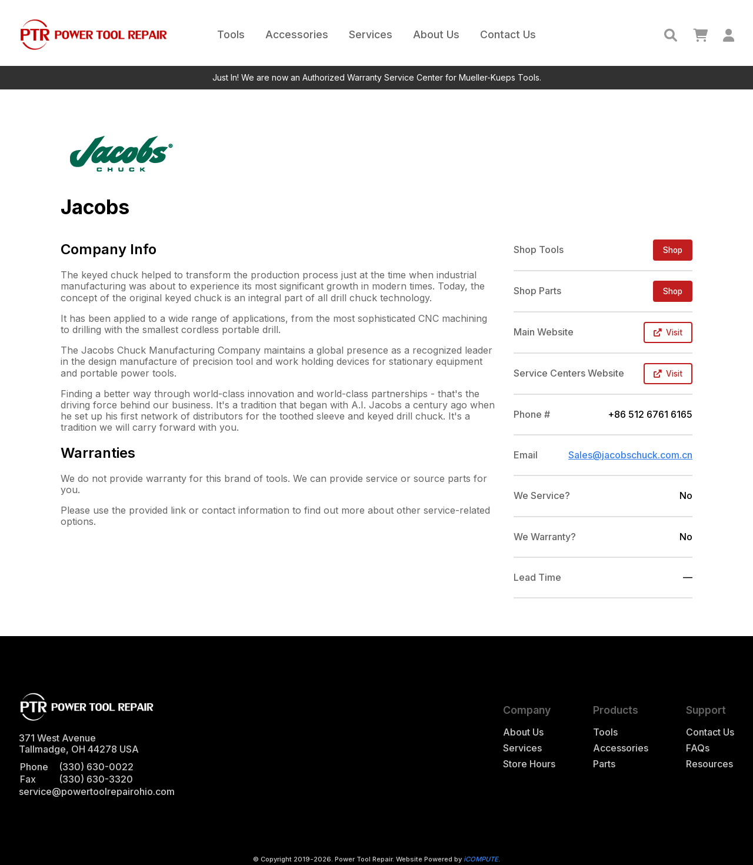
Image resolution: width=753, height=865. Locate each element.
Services (370, 34)
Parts (604, 764)
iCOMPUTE (481, 859)
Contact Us (508, 34)
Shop (672, 250)
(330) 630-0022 (96, 767)
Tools (231, 34)
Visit (668, 332)
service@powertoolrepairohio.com (97, 791)
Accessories (296, 34)
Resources (709, 764)
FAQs (697, 748)
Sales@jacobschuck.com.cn (630, 455)
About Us (436, 34)
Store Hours (529, 764)
